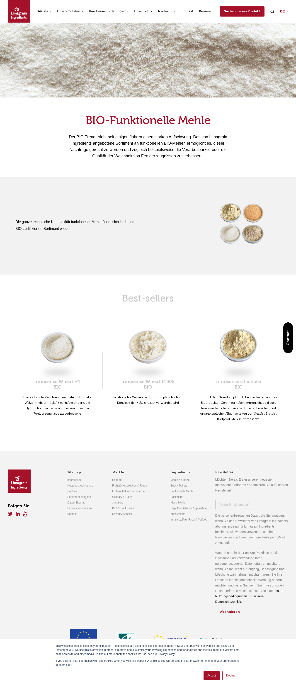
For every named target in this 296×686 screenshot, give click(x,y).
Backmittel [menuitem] (176, 497)
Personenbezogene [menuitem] (79, 497)
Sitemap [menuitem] (74, 472)
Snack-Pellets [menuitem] (178, 485)
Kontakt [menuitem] (72, 514)
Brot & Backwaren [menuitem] (123, 508)
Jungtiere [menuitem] (117, 502)
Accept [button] (211, 675)
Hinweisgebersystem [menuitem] (79, 508)
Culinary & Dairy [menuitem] (122, 497)
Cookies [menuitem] (72, 491)
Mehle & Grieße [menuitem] (179, 480)
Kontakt (187, 11)
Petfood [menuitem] (116, 480)
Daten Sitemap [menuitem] (76, 502)
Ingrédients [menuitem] (180, 472)
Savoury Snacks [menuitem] (122, 514)
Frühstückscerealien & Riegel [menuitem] (130, 485)
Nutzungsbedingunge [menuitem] (80, 485)
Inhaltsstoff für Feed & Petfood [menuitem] (188, 519)
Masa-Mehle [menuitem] (177, 502)
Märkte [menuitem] (118, 472)
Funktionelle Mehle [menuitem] (181, 491)
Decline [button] (230, 675)
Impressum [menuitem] (74, 480)
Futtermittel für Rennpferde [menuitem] (128, 491)
